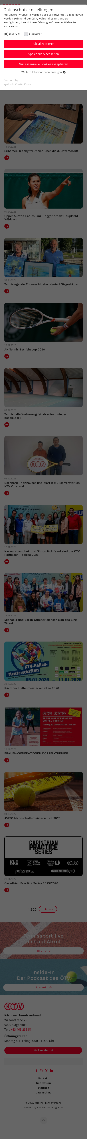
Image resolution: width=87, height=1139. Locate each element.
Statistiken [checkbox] (35, 33)
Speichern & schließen (43, 54)
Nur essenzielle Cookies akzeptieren (43, 64)
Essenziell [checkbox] (15, 33)
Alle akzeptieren (43, 44)
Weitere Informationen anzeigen (43, 72)
